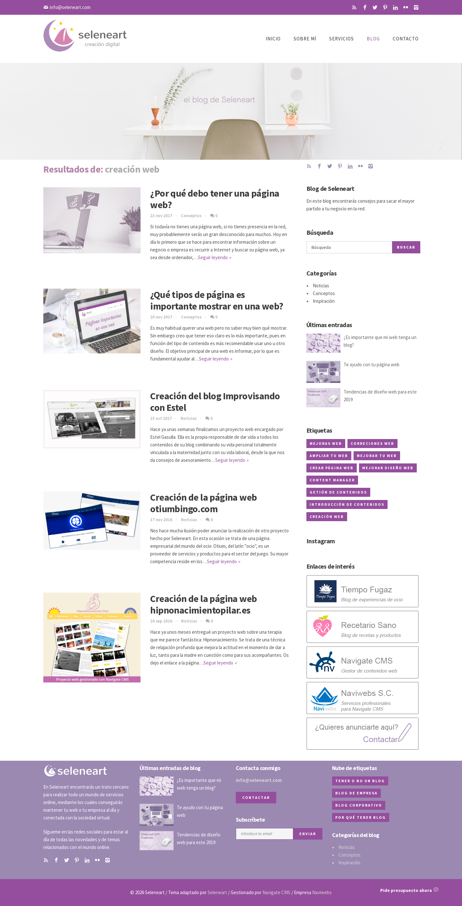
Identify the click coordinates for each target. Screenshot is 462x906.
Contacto (406, 39)
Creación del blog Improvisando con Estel (215, 401)
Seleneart (217, 892)
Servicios (341, 39)
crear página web (332, 467)
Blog (373, 39)
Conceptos (191, 215)
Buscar (406, 247)
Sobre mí (305, 39)
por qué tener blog (360, 817)
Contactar (256, 797)
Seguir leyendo (213, 257)
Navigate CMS (276, 892)
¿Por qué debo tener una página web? (214, 199)
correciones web (372, 443)
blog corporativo (358, 805)
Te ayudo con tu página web (371, 364)
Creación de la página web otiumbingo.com (203, 503)
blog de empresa (356, 793)
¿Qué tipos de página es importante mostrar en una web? (216, 300)
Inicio (273, 39)
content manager (332, 480)
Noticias (189, 418)
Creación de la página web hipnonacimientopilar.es (203, 604)
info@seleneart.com (70, 7)
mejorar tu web (377, 455)
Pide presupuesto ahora (409, 890)
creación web (327, 516)
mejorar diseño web (388, 467)
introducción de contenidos (347, 504)
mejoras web (326, 443)
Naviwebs (322, 892)
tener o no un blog (360, 780)
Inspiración (324, 301)
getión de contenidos (338, 492)
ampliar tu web (329, 455)
